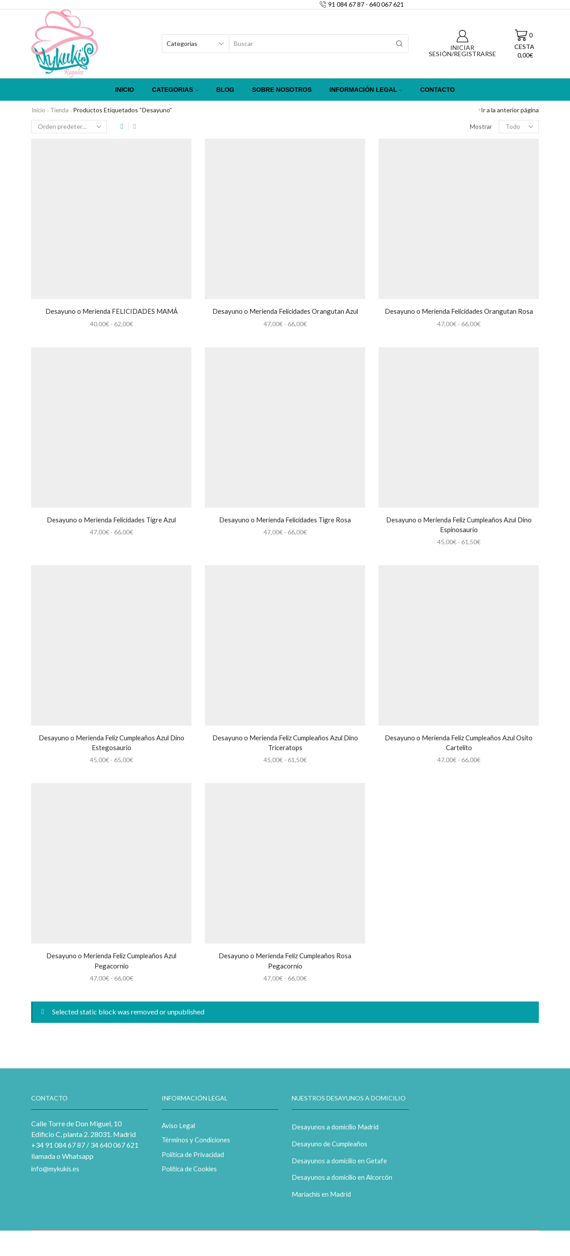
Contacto (437, 89)
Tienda (61, 110)
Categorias (175, 89)
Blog (225, 89)
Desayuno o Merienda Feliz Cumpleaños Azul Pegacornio (111, 965)
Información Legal (366, 89)
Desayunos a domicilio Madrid (338, 1132)
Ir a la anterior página (510, 110)
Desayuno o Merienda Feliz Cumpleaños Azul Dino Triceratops (285, 745)
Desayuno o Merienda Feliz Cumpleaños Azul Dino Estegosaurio (111, 745)
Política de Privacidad (195, 1161)
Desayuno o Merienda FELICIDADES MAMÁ (111, 311)
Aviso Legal (179, 1131)
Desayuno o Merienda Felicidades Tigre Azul (111, 520)
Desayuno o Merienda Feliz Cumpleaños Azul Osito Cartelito (458, 745)
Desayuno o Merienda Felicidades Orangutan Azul (285, 311)
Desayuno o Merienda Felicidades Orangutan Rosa (459, 311)
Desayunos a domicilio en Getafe (341, 1168)
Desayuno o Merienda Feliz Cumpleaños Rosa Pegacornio (285, 965)
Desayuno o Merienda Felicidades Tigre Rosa (285, 520)
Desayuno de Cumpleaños (331, 1150)
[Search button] (399, 44)
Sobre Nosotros (282, 89)
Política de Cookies (191, 1176)
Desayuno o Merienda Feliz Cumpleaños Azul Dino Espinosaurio (459, 525)
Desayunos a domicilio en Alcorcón (345, 1185)
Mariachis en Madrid (323, 1203)
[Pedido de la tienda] (69, 126)
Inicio (124, 89)
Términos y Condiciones (198, 1146)
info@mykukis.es (57, 1174)
